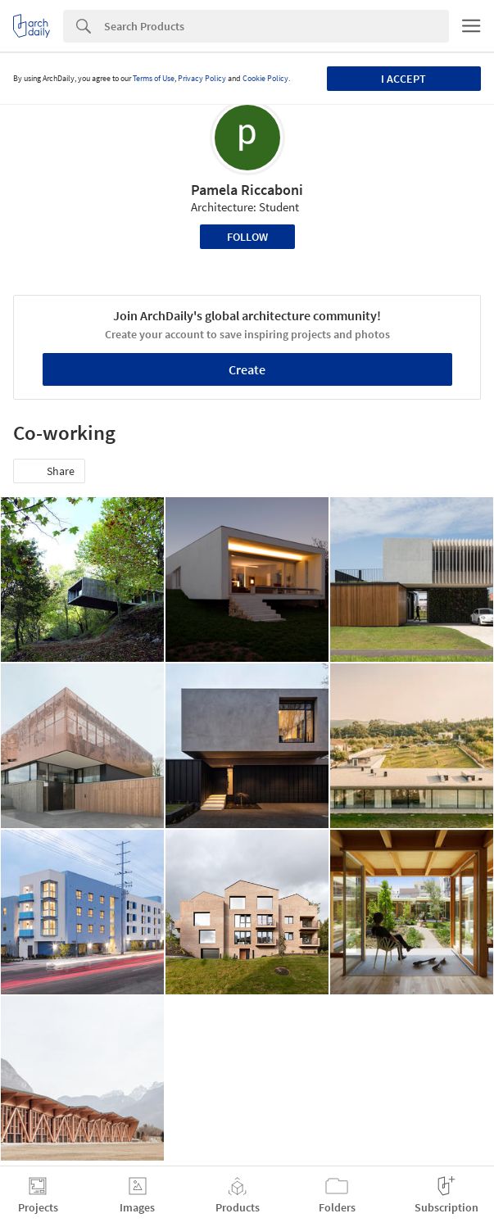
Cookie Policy (265, 78)
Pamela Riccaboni (247, 189)
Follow (247, 236)
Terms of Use (153, 78)
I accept (403, 78)
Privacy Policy (202, 78)
